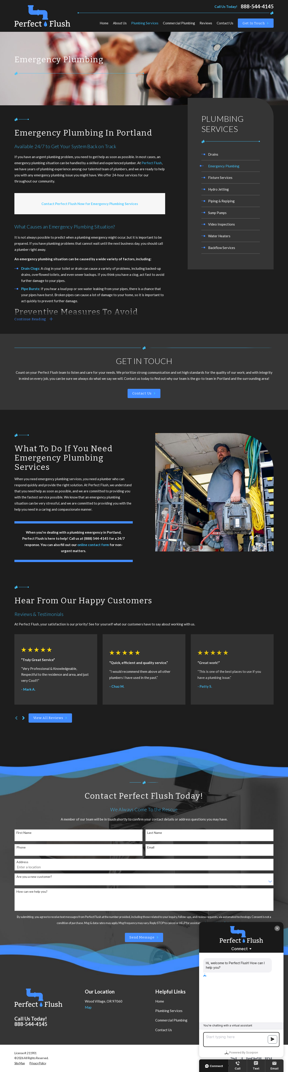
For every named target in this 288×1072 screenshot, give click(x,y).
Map (88, 1007)
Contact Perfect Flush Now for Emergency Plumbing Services (89, 204)
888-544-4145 (257, 6)
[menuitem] (230, 154)
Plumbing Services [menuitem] (144, 23)
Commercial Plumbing (171, 1020)
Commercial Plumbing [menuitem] (179, 23)
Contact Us (163, 1030)
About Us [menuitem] (120, 23)
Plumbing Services (168, 1011)
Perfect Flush (152, 163)
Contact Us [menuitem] (225, 23)
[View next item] (23, 718)
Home (159, 1001)
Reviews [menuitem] (206, 23)
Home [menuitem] (104, 23)
